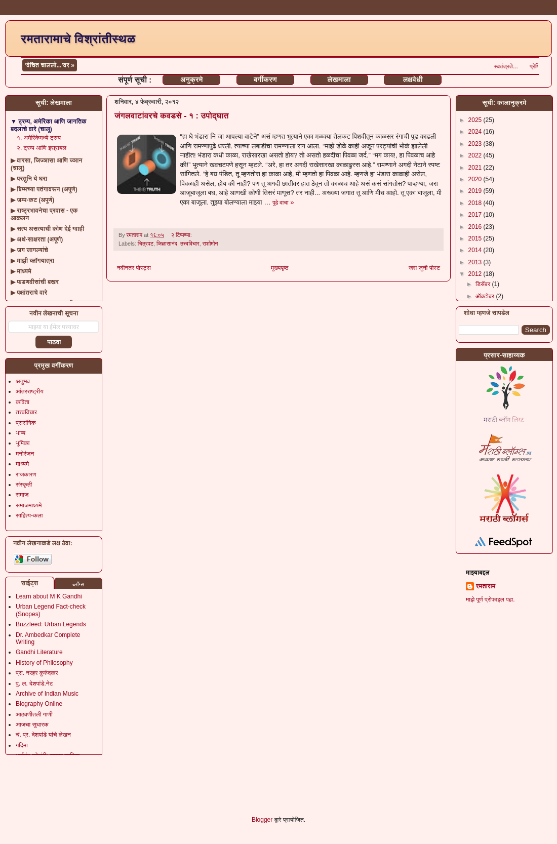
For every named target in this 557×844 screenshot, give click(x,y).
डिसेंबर (483, 284)
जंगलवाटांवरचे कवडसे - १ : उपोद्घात (171, 115)
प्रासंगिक (26, 422)
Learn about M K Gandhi (49, 596)
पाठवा (54, 342)
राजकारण (26, 474)
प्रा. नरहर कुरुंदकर (37, 672)
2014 (476, 250)
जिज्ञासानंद (166, 243)
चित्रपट (145, 243)
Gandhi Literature (39, 652)
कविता (22, 402)
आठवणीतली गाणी (34, 714)
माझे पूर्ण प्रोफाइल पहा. (490, 599)
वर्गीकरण (265, 79)
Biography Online (39, 703)
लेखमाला (338, 79)
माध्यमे (22, 463)
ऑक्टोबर (485, 296)
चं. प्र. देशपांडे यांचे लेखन (43, 734)
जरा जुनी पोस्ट (424, 267)
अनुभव (23, 381)
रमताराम (485, 586)
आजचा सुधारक (32, 724)
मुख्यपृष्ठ (279, 267)
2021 (476, 167)
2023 (476, 143)
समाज (22, 494)
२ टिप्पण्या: (182, 235)
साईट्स (29, 583)
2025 (476, 120)
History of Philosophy (44, 662)
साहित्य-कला (29, 515)
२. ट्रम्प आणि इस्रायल (41, 147)
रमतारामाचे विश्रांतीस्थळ (78, 39)
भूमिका (23, 443)
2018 (476, 203)
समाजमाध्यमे (29, 505)
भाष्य (20, 432)
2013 (476, 262)
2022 (476, 155)
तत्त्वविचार (190, 243)
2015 (476, 238)
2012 (476, 273)
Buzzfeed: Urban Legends (51, 624)
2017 (476, 214)
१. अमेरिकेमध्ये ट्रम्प (39, 137)
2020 (476, 179)
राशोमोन (210, 243)
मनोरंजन (25, 453)
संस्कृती (24, 484)
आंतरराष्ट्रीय (30, 391)
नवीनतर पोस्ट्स (134, 267)
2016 (476, 226)
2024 (476, 131)
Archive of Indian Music (47, 693)
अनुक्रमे (191, 79)
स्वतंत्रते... (517, 66)
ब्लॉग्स (78, 584)
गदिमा (22, 745)
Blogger (262, 819)
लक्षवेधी (413, 79)
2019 (476, 190)
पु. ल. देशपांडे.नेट (34, 683)
